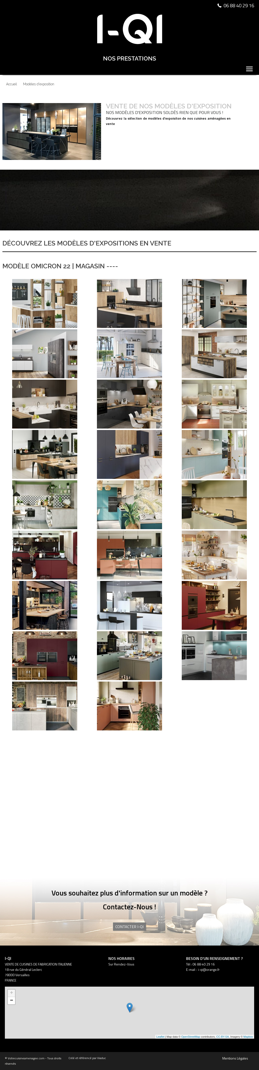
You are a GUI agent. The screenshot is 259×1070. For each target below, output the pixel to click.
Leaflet (160, 1036)
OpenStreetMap (190, 1036)
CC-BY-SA (222, 1036)
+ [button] (11, 993)
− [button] (11, 1000)
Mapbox (248, 1036)
